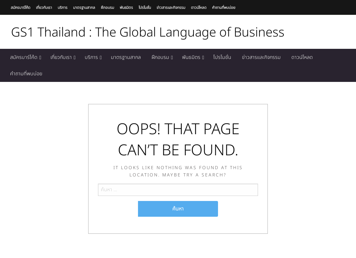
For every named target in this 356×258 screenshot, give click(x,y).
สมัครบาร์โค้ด (20, 7)
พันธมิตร (126, 7)
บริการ (62, 7)
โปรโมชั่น (145, 7)
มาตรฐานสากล (84, 7)
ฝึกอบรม (107, 7)
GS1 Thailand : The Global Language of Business (147, 32)
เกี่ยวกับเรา (44, 7)
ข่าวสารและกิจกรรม (171, 7)
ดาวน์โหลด (198, 7)
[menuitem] (25, 57)
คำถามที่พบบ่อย (223, 7)
